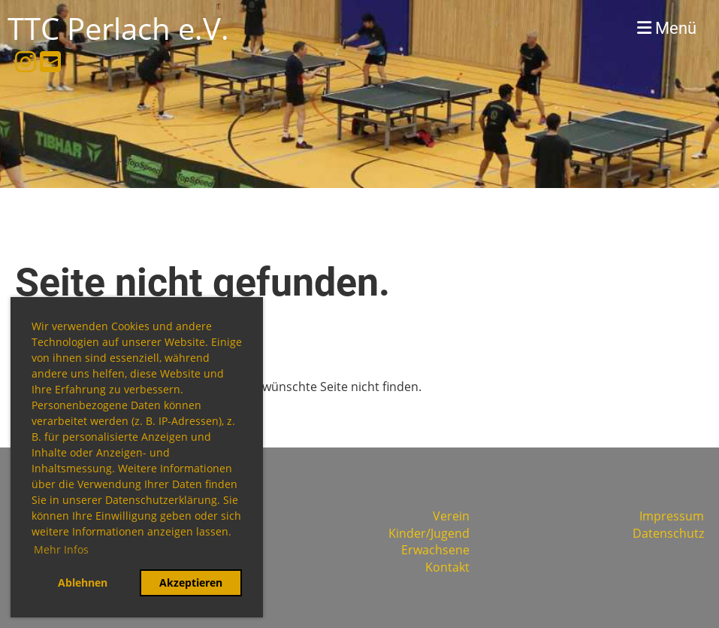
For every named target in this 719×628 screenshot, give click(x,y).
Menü (666, 28)
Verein (451, 516)
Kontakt (447, 567)
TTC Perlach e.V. (118, 28)
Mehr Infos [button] (61, 549)
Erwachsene (435, 550)
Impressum (671, 516)
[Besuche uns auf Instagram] (25, 61)
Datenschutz (668, 533)
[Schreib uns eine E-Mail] (50, 61)
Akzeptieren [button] (190, 582)
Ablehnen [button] (82, 582)
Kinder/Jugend (429, 533)
